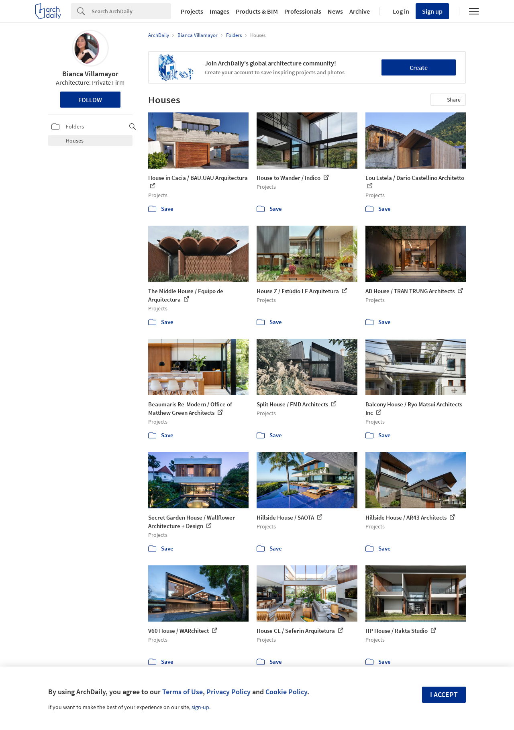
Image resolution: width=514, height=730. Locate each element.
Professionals (302, 11)
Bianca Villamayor (90, 73)
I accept (444, 694)
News (335, 11)
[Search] (131, 11)
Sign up (432, 11)
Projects (192, 11)
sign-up (200, 707)
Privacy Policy (228, 691)
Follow (90, 100)
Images (219, 11)
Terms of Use (182, 691)
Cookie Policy (286, 691)
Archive (359, 11)
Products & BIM (257, 11)
